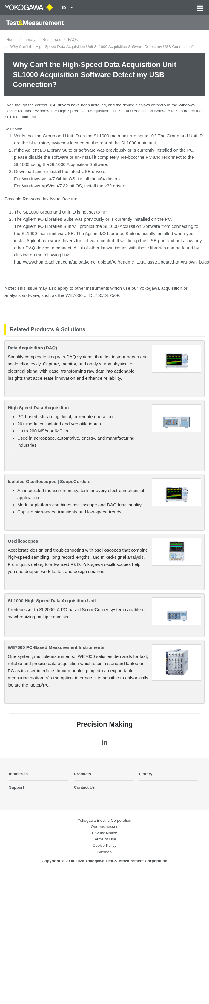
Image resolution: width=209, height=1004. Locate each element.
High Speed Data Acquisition (38, 407)
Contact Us (84, 787)
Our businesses (104, 826)
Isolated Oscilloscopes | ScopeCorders (49, 481)
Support (16, 787)
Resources (51, 39)
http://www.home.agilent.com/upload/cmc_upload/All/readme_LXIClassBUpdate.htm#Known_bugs (111, 261)
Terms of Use (104, 839)
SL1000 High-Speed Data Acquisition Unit (52, 600)
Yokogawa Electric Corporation (104, 820)
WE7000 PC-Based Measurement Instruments (56, 647)
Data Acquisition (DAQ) (32, 347)
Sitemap (104, 852)
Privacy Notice (104, 833)
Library (30, 39)
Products (82, 774)
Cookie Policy (104, 845)
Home (11, 39)
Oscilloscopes (23, 541)
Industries (18, 774)
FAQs (73, 39)
